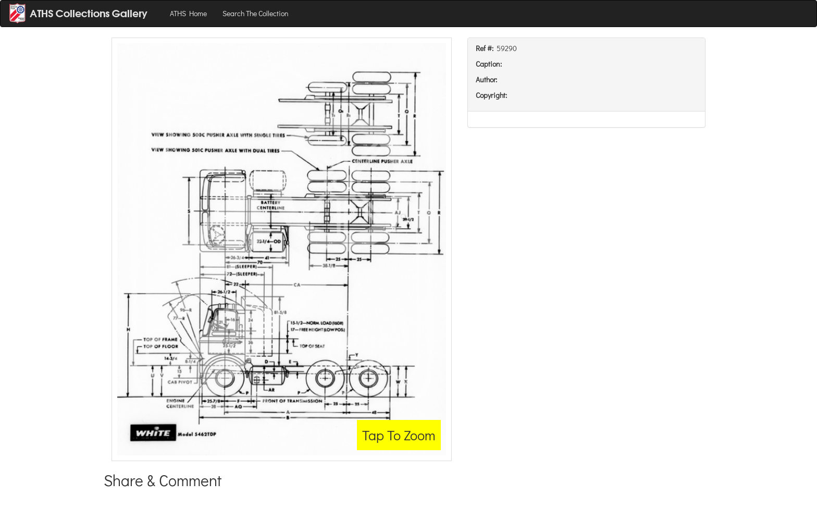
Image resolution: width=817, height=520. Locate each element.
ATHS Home (188, 13)
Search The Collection (255, 13)
